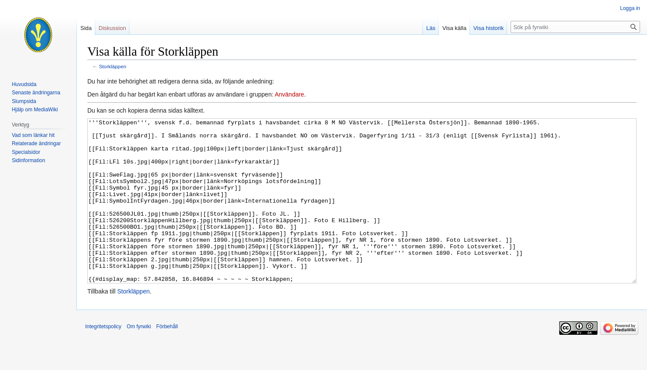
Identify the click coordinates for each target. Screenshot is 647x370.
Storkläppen (112, 66)
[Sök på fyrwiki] (575, 27)
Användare (289, 94)
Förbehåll (167, 359)
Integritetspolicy (103, 359)
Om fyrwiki (138, 359)
